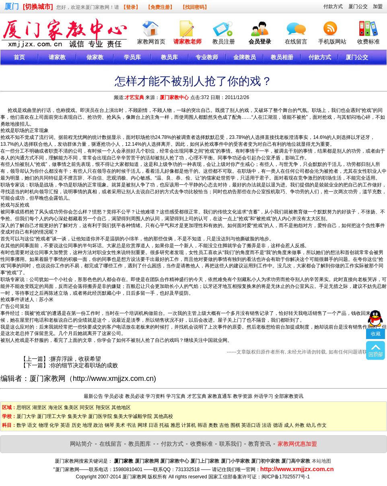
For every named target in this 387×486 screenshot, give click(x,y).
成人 (289, 425)
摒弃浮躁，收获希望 (75, 359)
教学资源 (242, 396)
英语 (65, 425)
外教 (300, 425)
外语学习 (263, 396)
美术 (120, 425)
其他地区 (121, 407)
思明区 (23, 407)
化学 (54, 425)
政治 (98, 425)
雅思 (175, 425)
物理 (43, 425)
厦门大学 (26, 416)
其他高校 (163, 416)
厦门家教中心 (174, 97)
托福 (164, 425)
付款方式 (333, 6)
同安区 (87, 407)
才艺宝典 (134, 97)
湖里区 (39, 407)
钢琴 (109, 425)
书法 (131, 425)
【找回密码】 (194, 7)
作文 (322, 425)
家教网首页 (151, 41)
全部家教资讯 (288, 396)
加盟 (378, 6)
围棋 (235, 425)
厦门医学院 (100, 416)
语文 (32, 425)
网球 (142, 425)
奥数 (213, 425)
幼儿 (311, 425)
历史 (76, 425)
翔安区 (103, 407)
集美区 (71, 407)
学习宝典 (175, 396)
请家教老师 (187, 41)
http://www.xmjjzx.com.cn (113, 378)
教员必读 (134, 396)
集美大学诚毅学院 (132, 416)
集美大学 (77, 416)
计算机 (188, 425)
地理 (87, 425)
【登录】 (130, 7)
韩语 (202, 425)
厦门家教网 (47, 378)
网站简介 (81, 444)
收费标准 (368, 41)
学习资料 (155, 396)
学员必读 (114, 396)
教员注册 (223, 41)
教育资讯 (259, 444)
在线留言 (296, 41)
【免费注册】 (160, 7)
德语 (278, 425)
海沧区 (55, 407)
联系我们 (230, 444)
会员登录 (260, 41)
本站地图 (321, 461)
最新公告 (93, 396)
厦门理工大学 (51, 416)
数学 (21, 425)
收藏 (376, 316)
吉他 (224, 425)
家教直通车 (220, 396)
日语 (153, 425)
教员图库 (139, 444)
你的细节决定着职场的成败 (84, 365)
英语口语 (251, 425)
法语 (267, 425)
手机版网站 (332, 41)
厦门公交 (358, 6)
